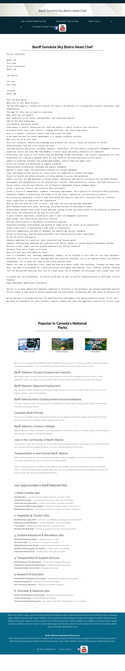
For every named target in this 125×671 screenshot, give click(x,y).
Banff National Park (59, 614)
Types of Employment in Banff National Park (96, 640)
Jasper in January (32, 620)
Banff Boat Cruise (69, 626)
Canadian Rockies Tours (43, 26)
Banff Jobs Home (15, 614)
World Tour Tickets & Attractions (54, 620)
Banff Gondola (101, 614)
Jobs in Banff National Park (33, 20)
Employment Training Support (55, 637)
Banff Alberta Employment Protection (25, 637)
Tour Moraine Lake (65, 623)
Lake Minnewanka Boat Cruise (81, 614)
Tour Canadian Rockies (57, 617)
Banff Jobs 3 (95, 21)
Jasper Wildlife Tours (78, 620)
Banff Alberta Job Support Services (84, 637)
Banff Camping (21, 617)
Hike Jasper (34, 617)
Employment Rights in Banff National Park (40, 640)
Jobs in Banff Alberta (68, 640)
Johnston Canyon (32, 623)
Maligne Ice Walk (76, 617)
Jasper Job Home (31, 614)
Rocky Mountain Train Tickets (87, 623)
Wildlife (43, 617)
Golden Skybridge (49, 623)
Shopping (19, 620)
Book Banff (45, 614)
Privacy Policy (65, 648)
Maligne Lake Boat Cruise (99, 620)
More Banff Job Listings (67, 21)
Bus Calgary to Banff (93, 617)
